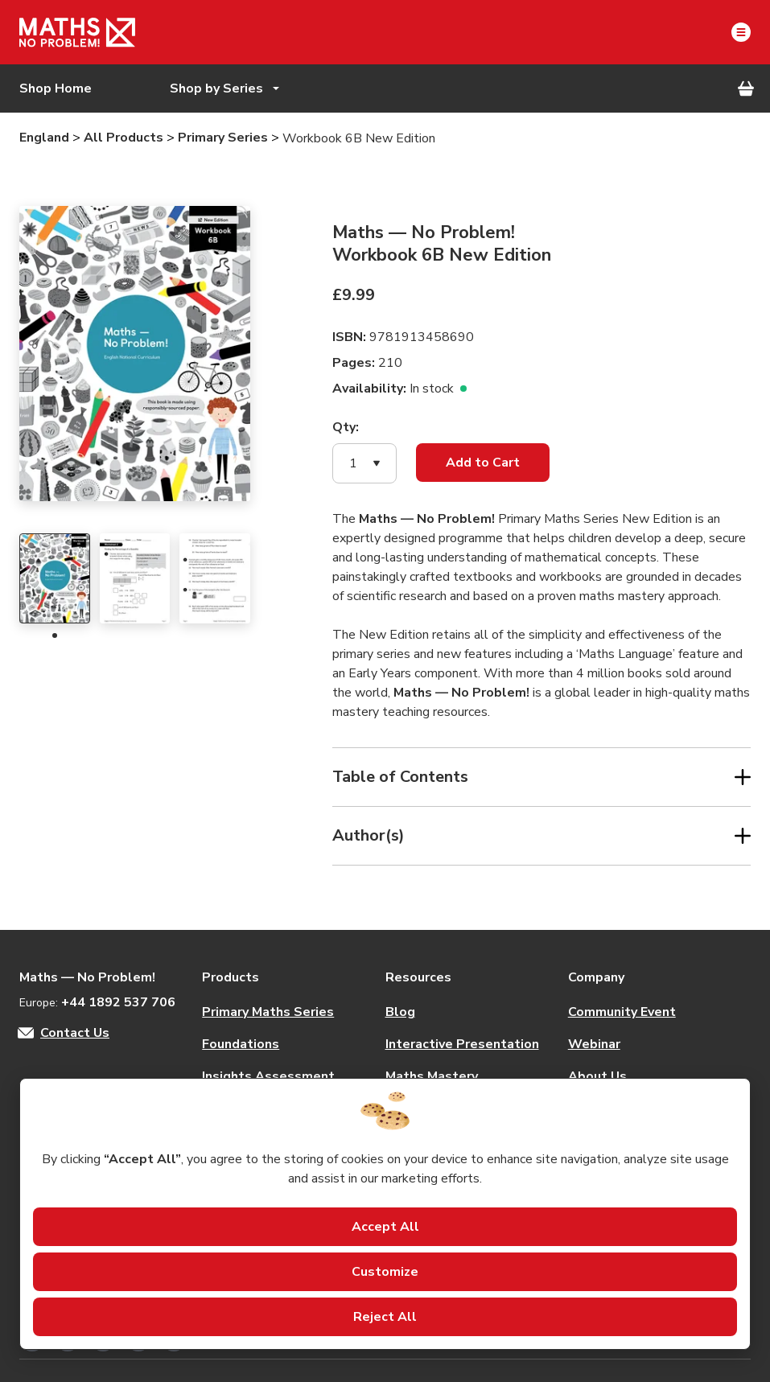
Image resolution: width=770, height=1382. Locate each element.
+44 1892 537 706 (118, 1002)
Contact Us (74, 1033)
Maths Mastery (431, 1076)
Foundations (240, 1044)
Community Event (622, 1012)
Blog (400, 1012)
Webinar (594, 1044)
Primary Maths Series (268, 1012)
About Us (597, 1076)
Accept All (385, 1227)
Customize (385, 1272)
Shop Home (55, 88)
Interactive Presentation (462, 1044)
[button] (364, 463)
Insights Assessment (268, 1076)
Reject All (385, 1317)
